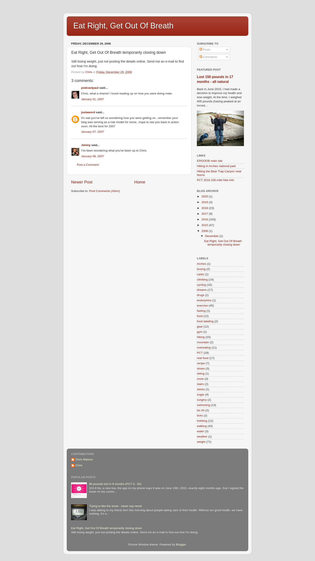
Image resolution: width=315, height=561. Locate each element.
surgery (202, 399)
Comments (208, 57)
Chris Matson (84, 459)
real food (202, 358)
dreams (202, 289)
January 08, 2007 (92, 156)
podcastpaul (90, 87)
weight (201, 441)
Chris (78, 465)
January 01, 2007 (92, 99)
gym (200, 331)
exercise (202, 305)
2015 (205, 225)
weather (202, 436)
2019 (205, 202)
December (212, 236)
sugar (200, 394)
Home (139, 182)
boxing (201, 269)
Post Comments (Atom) (104, 191)
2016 (205, 219)
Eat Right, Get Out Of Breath (123, 25)
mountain (203, 342)
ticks (200, 415)
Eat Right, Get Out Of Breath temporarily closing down (223, 242)
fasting (201, 310)
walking (202, 426)
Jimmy (86, 145)
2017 (205, 213)
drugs (200, 295)
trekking (202, 420)
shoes (201, 368)
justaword (88, 112)
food (200, 316)
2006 (205, 231)
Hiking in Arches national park (216, 166)
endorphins (204, 300)
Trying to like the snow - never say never (115, 506)
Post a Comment (88, 164)
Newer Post (82, 182)
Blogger (181, 544)
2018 (205, 208)
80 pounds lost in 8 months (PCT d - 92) (115, 484)
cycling (201, 284)
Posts (205, 49)
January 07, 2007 (92, 131)
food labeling (205, 321)
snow (200, 378)
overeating (204, 347)
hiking (201, 337)
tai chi (201, 410)
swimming (203, 405)
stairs (200, 384)
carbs (200, 274)
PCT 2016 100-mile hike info (215, 180)
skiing (201, 373)
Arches (201, 263)
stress (201, 389)
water (200, 431)
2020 (205, 196)
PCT (200, 352)
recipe (201, 363)
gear (200, 326)
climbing (202, 279)
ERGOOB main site (209, 160)
